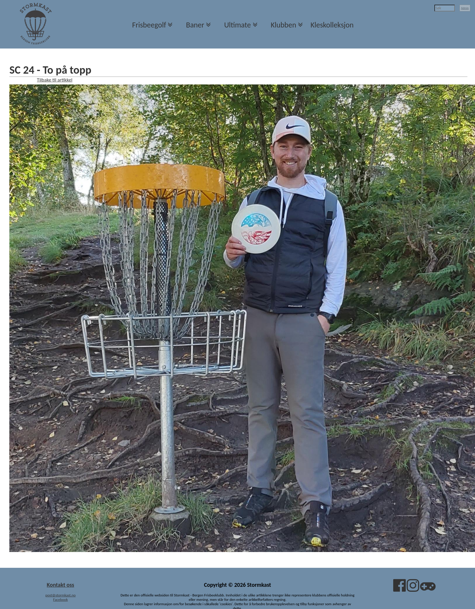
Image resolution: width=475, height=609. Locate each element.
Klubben (283, 25)
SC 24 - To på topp (50, 70)
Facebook (60, 599)
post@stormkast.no (60, 595)
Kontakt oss (60, 584)
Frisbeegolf (149, 25)
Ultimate (237, 25)
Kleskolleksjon (332, 25)
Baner (195, 25)
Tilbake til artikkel (54, 80)
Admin (465, 8)
